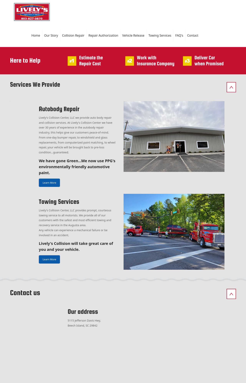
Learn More (49, 182)
